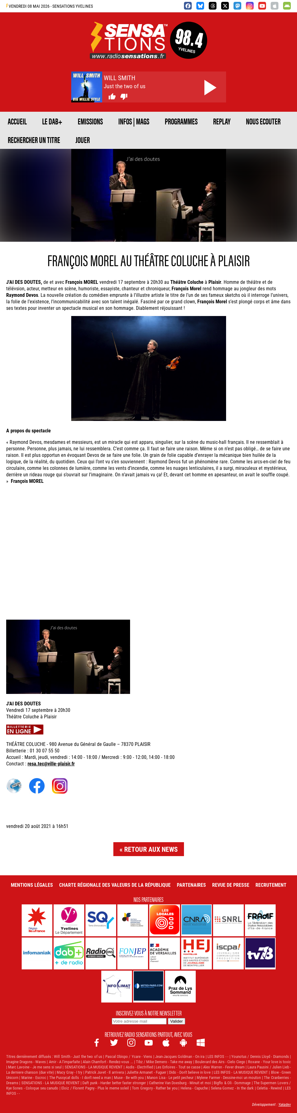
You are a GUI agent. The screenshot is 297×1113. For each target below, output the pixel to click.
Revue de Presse (230, 884)
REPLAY (221, 121)
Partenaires (191, 884)
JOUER (83, 139)
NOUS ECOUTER (263, 121)
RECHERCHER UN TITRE (34, 139)
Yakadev (284, 1104)
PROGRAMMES (181, 121)
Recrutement (271, 884)
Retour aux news (151, 849)
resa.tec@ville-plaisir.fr (51, 763)
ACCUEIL (17, 121)
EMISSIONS (90, 121)
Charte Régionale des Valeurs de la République (115, 884)
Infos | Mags (133, 121)
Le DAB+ (52, 121)
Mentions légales (32, 884)
